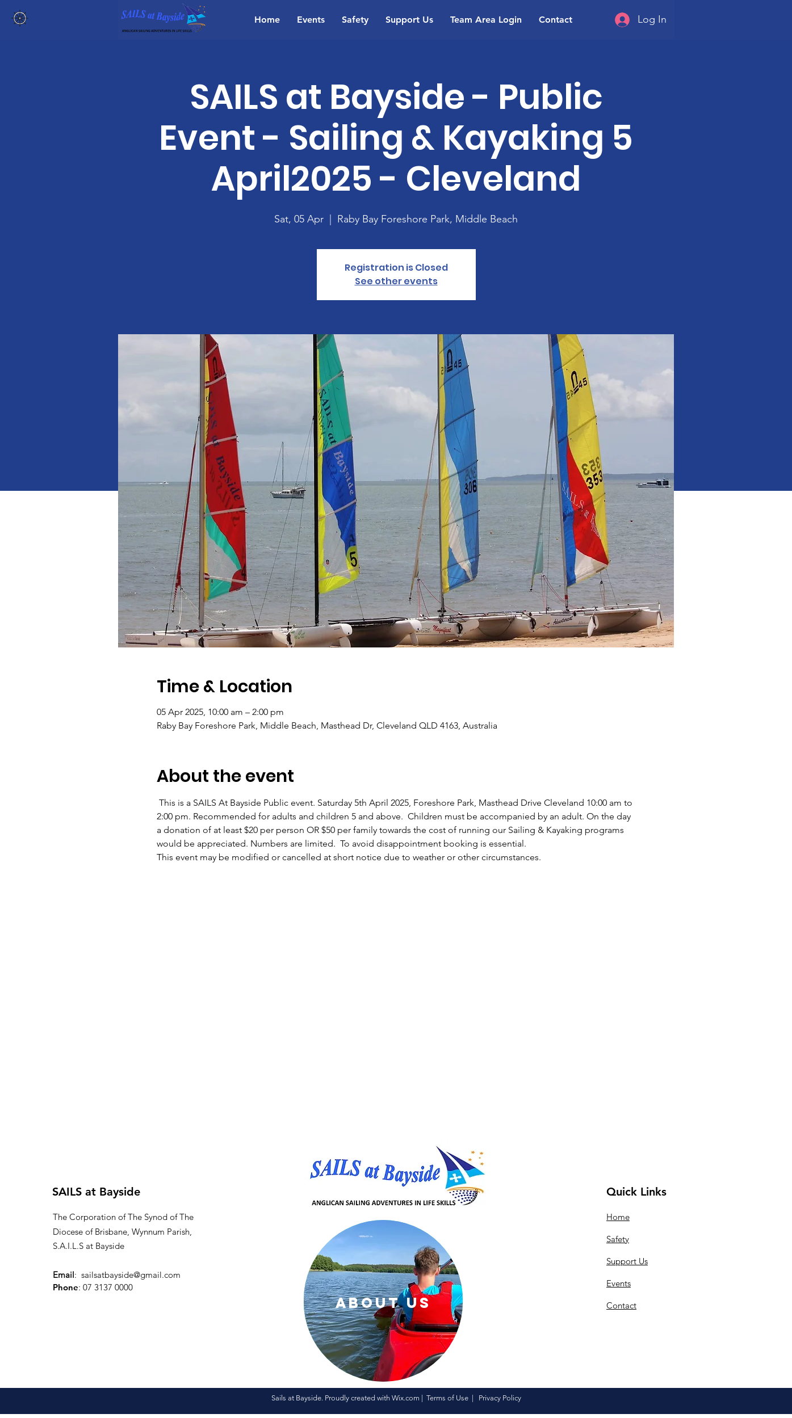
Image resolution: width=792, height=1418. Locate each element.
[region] (383, 1301)
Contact (621, 1305)
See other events (396, 281)
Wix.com (406, 1398)
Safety (617, 1239)
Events (618, 1283)
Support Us (627, 1261)
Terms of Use (447, 1398)
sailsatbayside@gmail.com (131, 1274)
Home (618, 1216)
